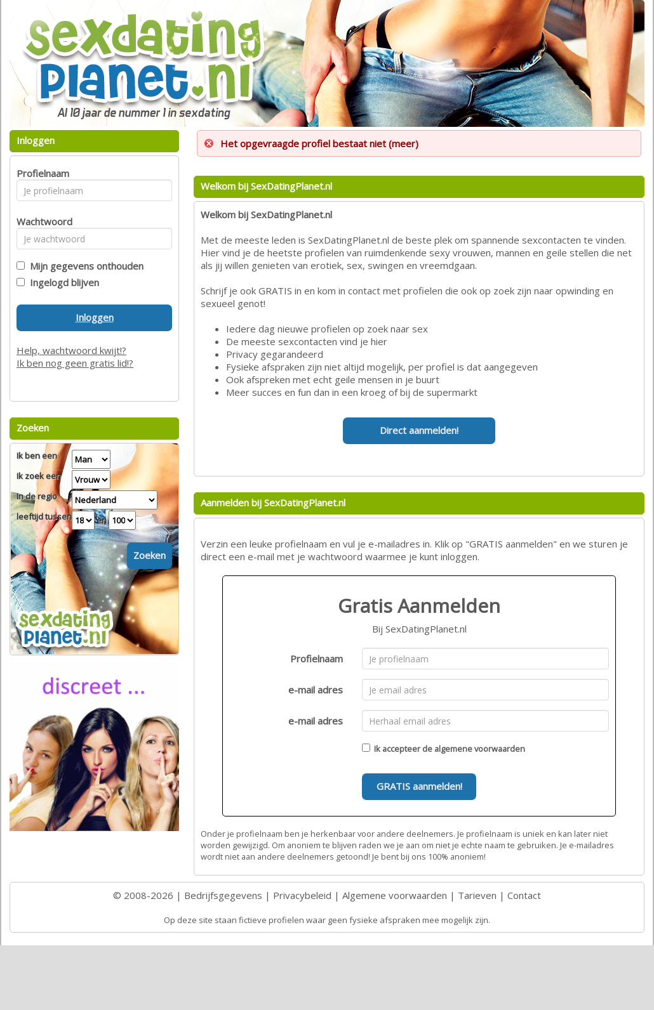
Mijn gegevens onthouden (84, 265)
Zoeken (149, 555)
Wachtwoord (41, 221)
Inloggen (95, 317)
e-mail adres (315, 689)
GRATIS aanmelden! (419, 786)
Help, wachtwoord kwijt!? (71, 350)
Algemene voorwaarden (394, 895)
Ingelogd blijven (62, 282)
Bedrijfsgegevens (223, 895)
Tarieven (477, 895)
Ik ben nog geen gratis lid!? (75, 363)
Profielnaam (316, 658)
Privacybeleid (302, 895)
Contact (524, 895)
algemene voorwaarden (479, 748)
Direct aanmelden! (419, 430)
